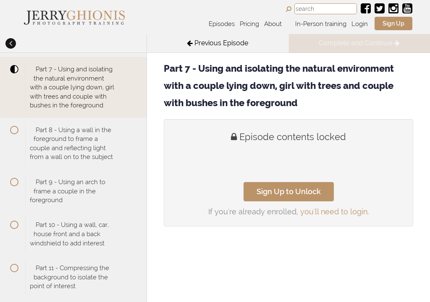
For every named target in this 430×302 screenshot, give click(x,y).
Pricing (249, 24)
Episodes (222, 24)
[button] (10, 44)
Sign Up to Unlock (289, 191)
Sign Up (393, 23)
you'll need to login (333, 211)
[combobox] (325, 8)
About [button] (273, 24)
